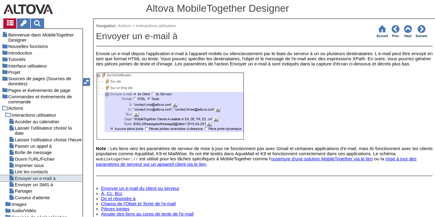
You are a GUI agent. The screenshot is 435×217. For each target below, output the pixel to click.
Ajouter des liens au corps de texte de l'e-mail (147, 213)
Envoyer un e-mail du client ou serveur (140, 188)
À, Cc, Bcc (112, 193)
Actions (124, 26)
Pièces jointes (115, 208)
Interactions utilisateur (156, 26)
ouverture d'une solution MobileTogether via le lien (322, 158)
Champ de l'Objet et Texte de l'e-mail (138, 203)
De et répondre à (118, 198)
